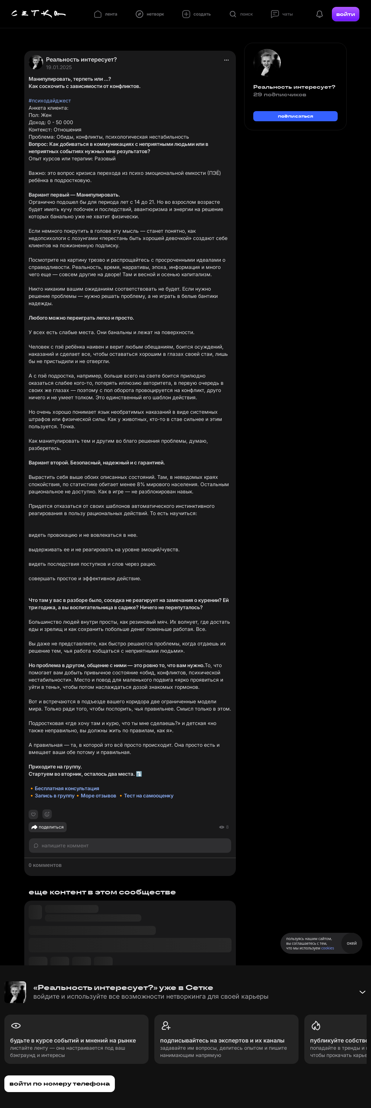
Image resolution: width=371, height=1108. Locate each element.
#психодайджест (50, 100)
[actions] (226, 60)
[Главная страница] (39, 14)
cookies (327, 948)
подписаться (295, 116)
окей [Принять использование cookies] (352, 943)
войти (345, 14)
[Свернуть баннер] (362, 992)
